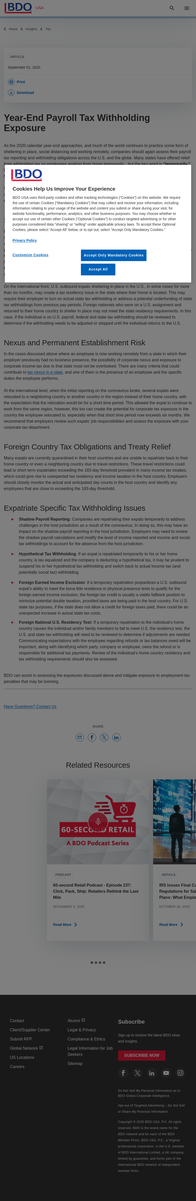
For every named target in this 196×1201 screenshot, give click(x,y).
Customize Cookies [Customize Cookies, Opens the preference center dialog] (30, 255)
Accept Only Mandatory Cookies (114, 255)
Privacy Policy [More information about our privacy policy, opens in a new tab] (25, 240)
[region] (98, 224)
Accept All (98, 269)
